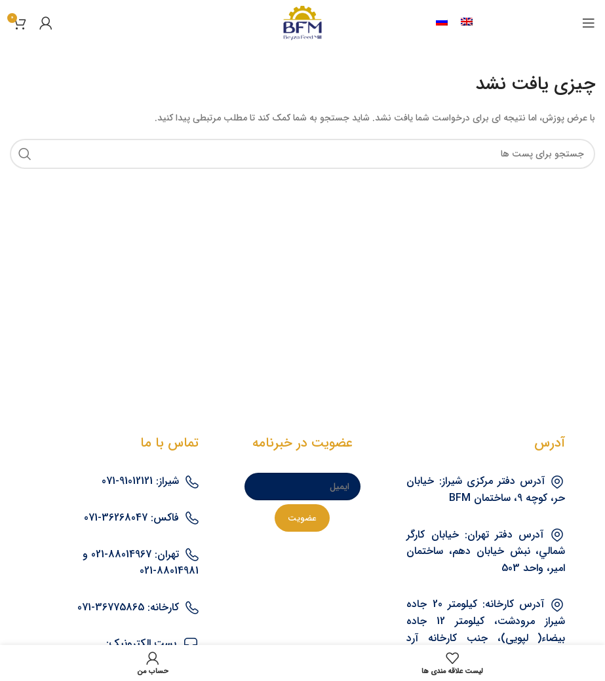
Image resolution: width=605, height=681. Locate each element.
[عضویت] (302, 518)
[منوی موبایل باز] (589, 23)
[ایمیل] (302, 486)
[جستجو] (302, 154)
